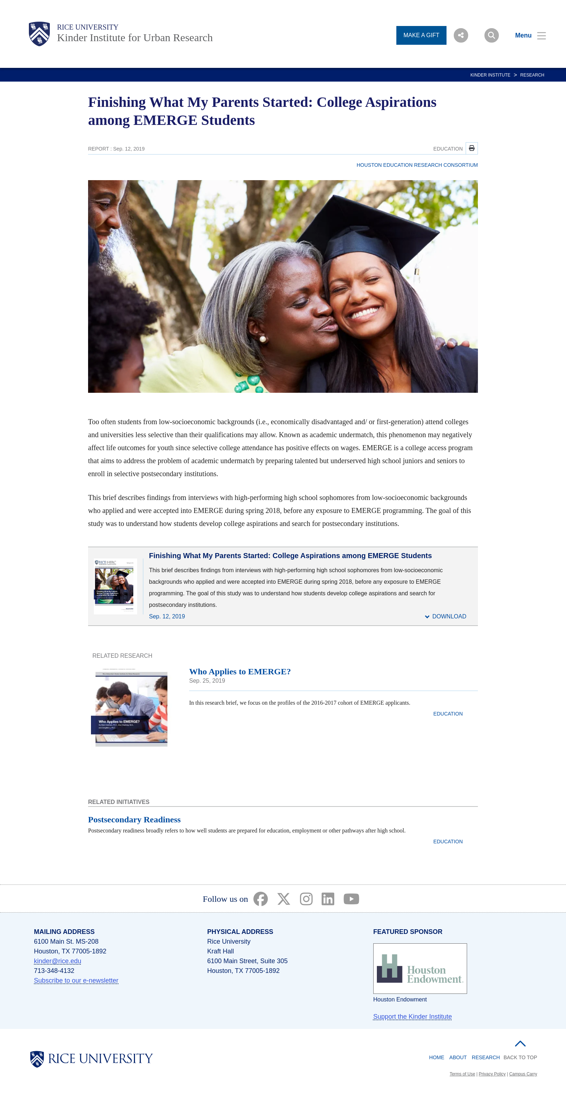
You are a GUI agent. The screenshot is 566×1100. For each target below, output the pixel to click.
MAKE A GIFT (422, 35)
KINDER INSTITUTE (490, 75)
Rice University (88, 27)
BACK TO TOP (520, 1057)
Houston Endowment (400, 999)
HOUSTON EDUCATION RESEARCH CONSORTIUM (417, 165)
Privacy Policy (492, 1074)
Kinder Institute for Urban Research (135, 37)
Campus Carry (523, 1074)
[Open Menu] (526, 35)
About (458, 1057)
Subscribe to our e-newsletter (76, 980)
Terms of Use (462, 1074)
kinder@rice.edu (57, 961)
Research (532, 75)
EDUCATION (448, 149)
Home (436, 1057)
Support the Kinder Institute (412, 1016)
